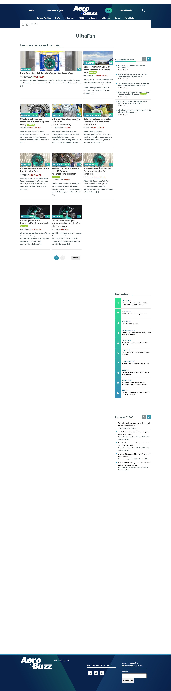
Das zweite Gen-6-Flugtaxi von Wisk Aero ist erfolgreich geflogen (132, 102)
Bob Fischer (65, 229)
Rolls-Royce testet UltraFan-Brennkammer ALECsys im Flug (97, 69)
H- (123, 97)
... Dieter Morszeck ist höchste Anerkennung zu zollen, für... (134, 455)
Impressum (58, 660)
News (31, 10)
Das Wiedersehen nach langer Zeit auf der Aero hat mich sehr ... (134, 444)
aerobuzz (68, 128)
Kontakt (66, 660)
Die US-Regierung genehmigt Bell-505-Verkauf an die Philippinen (134, 93)
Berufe (117, 18)
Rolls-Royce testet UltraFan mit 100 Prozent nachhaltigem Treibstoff (65, 171)
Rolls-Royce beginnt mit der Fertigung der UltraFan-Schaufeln (97, 171)
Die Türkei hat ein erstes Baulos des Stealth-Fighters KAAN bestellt (132, 75)
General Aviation (43, 18)
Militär (81, 18)
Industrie (93, 18)
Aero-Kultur (130, 18)
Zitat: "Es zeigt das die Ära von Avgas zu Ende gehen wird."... (134, 433)
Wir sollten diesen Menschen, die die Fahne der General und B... (134, 424)
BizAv (57, 18)
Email (125, 671)
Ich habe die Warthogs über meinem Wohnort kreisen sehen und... (134, 464)
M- (124, 70)
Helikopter (105, 18)
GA (124, 88)
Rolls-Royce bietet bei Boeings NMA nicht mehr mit (34, 221)
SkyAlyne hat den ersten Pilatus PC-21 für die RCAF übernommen (134, 111)
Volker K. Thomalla (38, 76)
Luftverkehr (69, 18)
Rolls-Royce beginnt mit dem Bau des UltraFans (34, 169)
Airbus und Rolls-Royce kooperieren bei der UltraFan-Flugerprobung (66, 223)
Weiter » (75, 257)
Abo (108, 10)
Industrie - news (29, 115)
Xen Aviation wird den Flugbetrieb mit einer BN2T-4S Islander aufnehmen (133, 84)
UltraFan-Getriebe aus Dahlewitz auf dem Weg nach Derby (34, 122)
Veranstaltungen (55, 10)
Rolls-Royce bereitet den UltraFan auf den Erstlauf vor (46, 73)
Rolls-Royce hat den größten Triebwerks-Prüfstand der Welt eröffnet (97, 122)
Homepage (26, 24)
